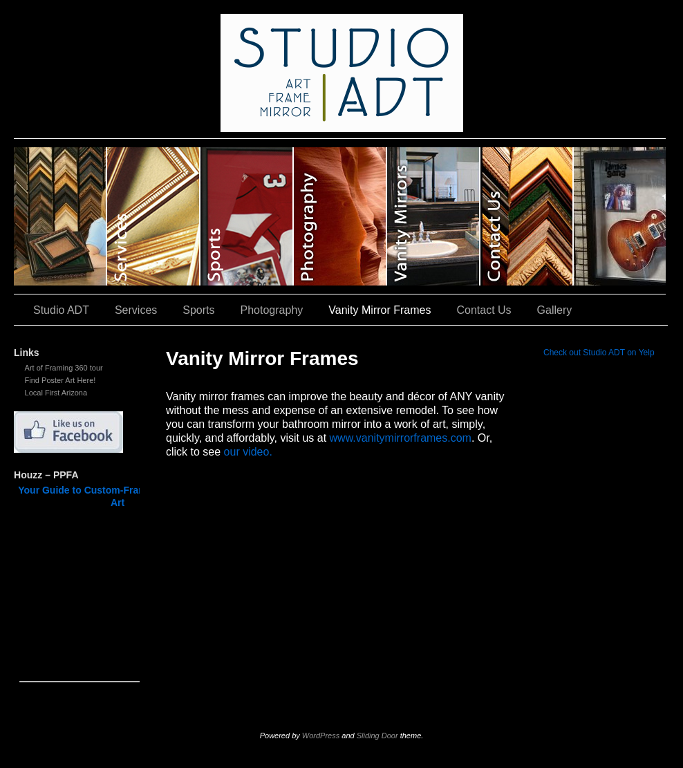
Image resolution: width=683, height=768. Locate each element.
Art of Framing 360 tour (64, 368)
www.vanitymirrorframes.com (400, 438)
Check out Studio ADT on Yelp (599, 352)
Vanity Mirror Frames (433, 216)
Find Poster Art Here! (60, 380)
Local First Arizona (56, 392)
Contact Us (527, 216)
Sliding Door (377, 735)
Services (153, 216)
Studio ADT (60, 216)
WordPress (320, 735)
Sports (247, 216)
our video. (248, 452)
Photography (340, 216)
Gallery (620, 216)
